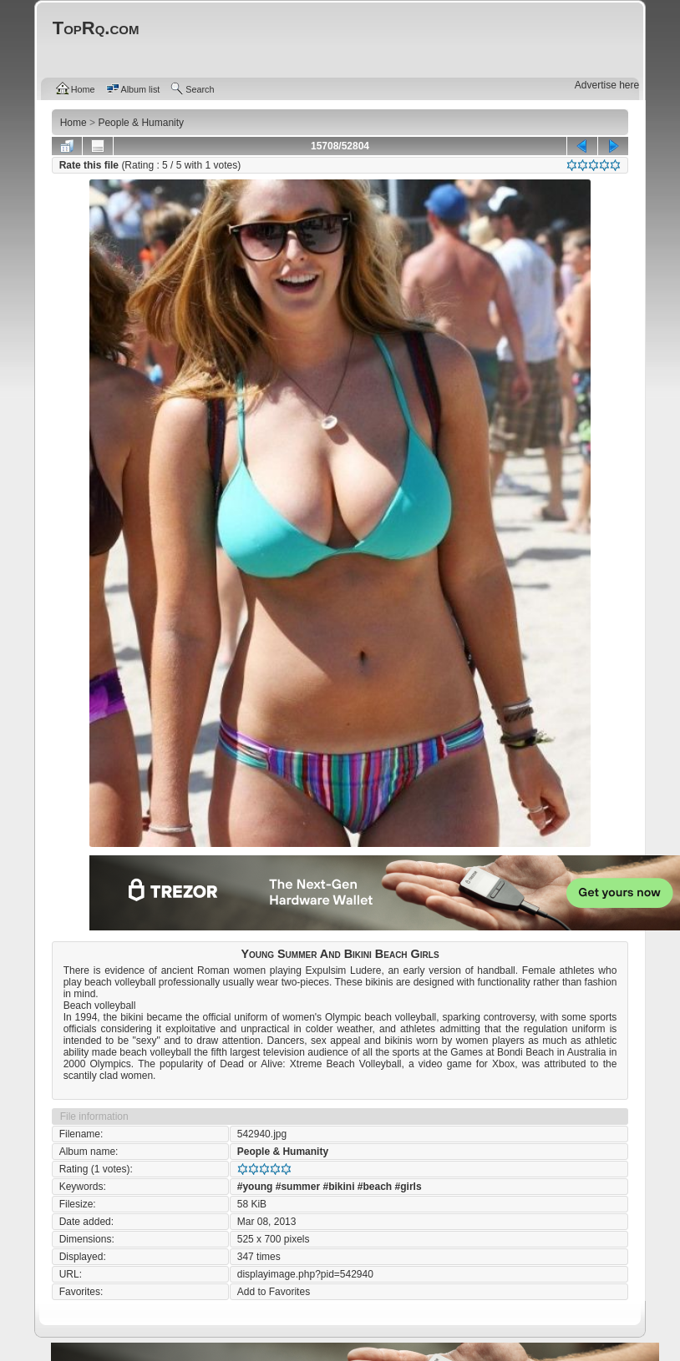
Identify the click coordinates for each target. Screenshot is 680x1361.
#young (255, 1186)
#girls (408, 1186)
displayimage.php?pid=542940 (305, 1274)
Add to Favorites (273, 1292)
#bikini (338, 1186)
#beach (375, 1186)
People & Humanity (282, 1151)
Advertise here (607, 85)
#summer (298, 1186)
